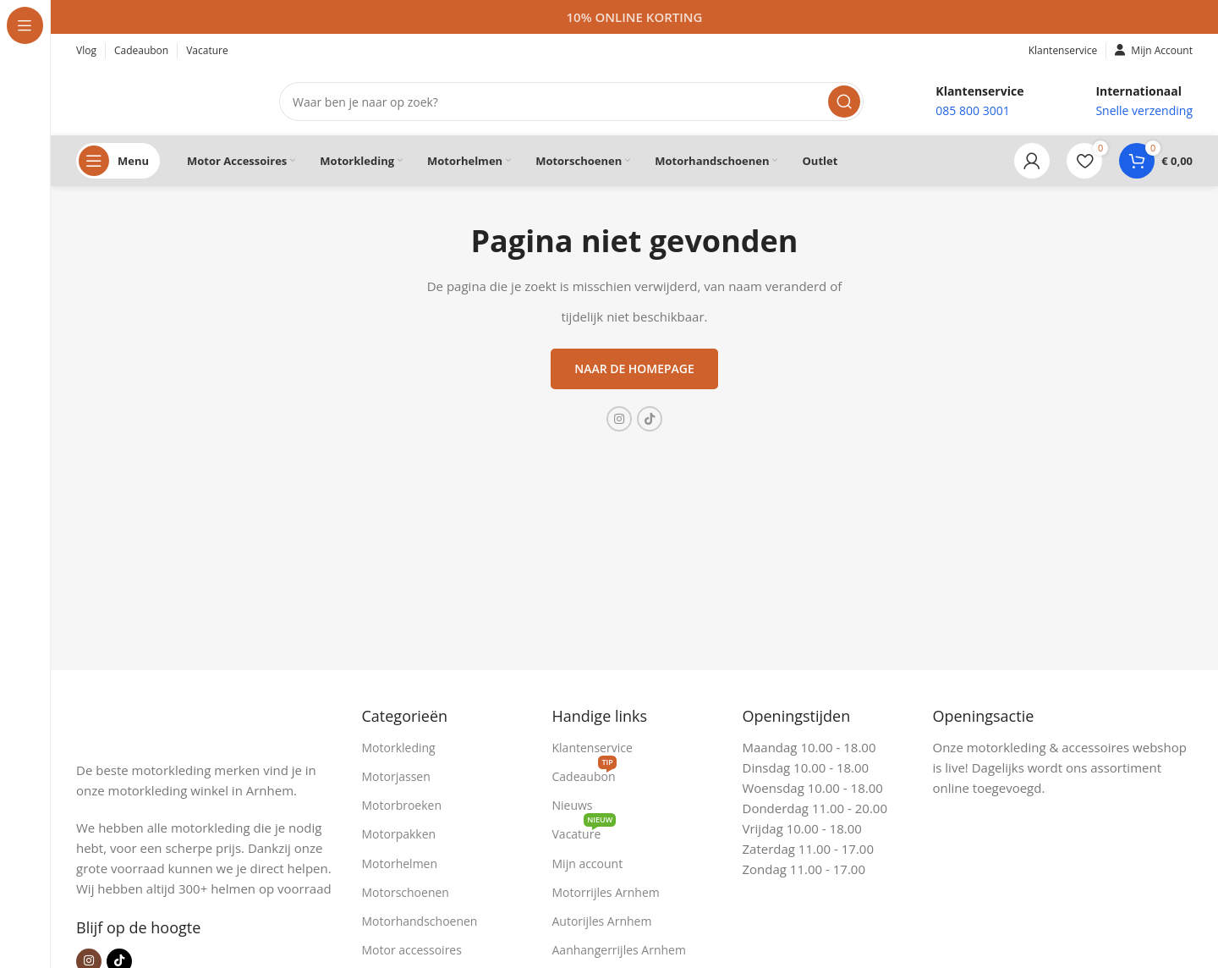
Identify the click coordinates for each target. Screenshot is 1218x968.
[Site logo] (160, 99)
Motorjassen (396, 776)
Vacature (584, 831)
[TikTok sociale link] (649, 419)
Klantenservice (592, 748)
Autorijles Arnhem (602, 921)
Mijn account (587, 863)
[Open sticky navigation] (118, 161)
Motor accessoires (412, 950)
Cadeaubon (584, 773)
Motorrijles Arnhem (606, 892)
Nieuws (572, 805)
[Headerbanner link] (634, 17)
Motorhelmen (400, 863)
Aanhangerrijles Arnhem (619, 950)
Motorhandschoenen (420, 921)
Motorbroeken (402, 805)
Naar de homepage (634, 368)
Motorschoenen (405, 892)
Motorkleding (399, 748)
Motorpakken (399, 834)
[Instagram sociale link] (619, 419)
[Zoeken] (571, 101)
